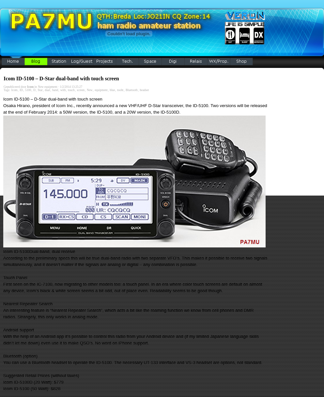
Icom (14, 90)
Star (40, 90)
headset (144, 90)
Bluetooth (132, 90)
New (90, 90)
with (63, 90)
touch (71, 90)
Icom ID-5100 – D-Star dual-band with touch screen (61, 78)
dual (47, 90)
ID (21, 90)
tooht (120, 90)
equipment (101, 90)
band (55, 90)
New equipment (47, 86)
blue (112, 90)
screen (81, 90)
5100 (28, 90)
